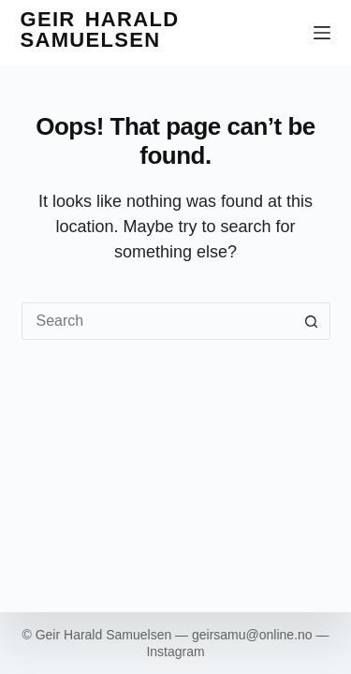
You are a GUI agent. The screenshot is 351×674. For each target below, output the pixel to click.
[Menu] (322, 32)
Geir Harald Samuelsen (100, 29)
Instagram (175, 651)
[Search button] (311, 321)
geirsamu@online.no (252, 634)
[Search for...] (157, 321)
